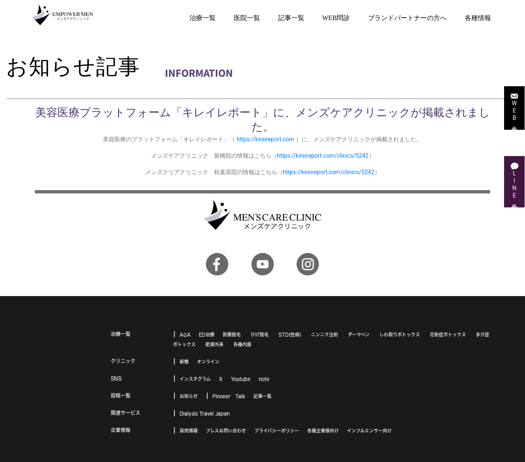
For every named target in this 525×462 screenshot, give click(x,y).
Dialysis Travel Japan (205, 413)
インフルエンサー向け (369, 430)
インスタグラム (195, 379)
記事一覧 (262, 396)
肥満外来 (214, 344)
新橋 (184, 361)
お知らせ (189, 396)
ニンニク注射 (324, 334)
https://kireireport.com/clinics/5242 (323, 155)
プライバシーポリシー (276, 430)
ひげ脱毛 (260, 334)
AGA (185, 334)
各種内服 (242, 344)
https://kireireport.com (265, 139)
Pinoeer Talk (228, 396)
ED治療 (207, 334)
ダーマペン (359, 334)
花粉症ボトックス (448, 334)
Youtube (241, 379)
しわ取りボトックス (399, 334)
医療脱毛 (232, 334)
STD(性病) (289, 334)
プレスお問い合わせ (226, 430)
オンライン (208, 361)
